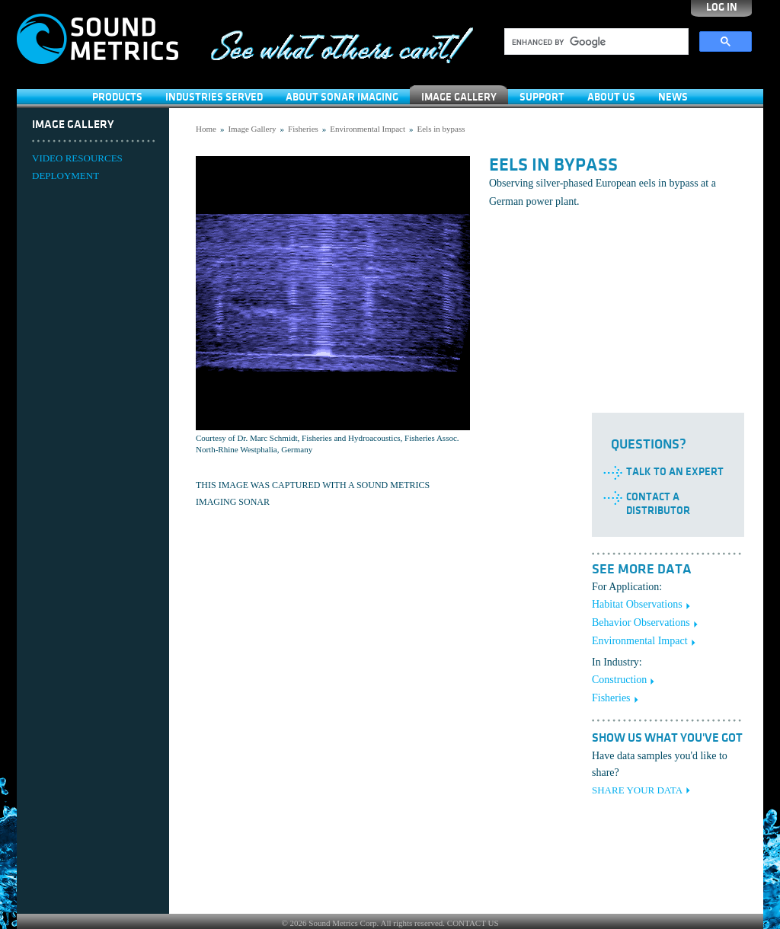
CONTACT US (473, 922)
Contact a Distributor (658, 503)
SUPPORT (541, 97)
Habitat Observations (637, 604)
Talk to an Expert (675, 471)
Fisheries (303, 128)
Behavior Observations (641, 622)
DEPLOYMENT (65, 175)
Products (117, 97)
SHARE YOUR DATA (637, 790)
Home (206, 128)
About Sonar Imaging (342, 97)
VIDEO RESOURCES (77, 158)
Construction (619, 679)
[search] (595, 42)
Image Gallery (459, 97)
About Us (611, 97)
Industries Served (214, 97)
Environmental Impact (367, 128)
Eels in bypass (441, 128)
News (673, 97)
